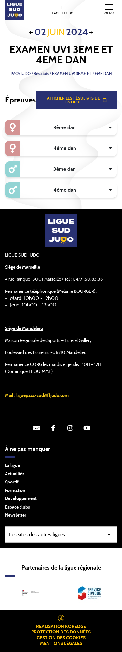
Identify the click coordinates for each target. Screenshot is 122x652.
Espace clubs (17, 507)
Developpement (21, 498)
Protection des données (61, 632)
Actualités (14, 474)
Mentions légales (61, 643)
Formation (15, 490)
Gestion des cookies (61, 638)
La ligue (12, 465)
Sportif (12, 482)
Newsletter (15, 515)
